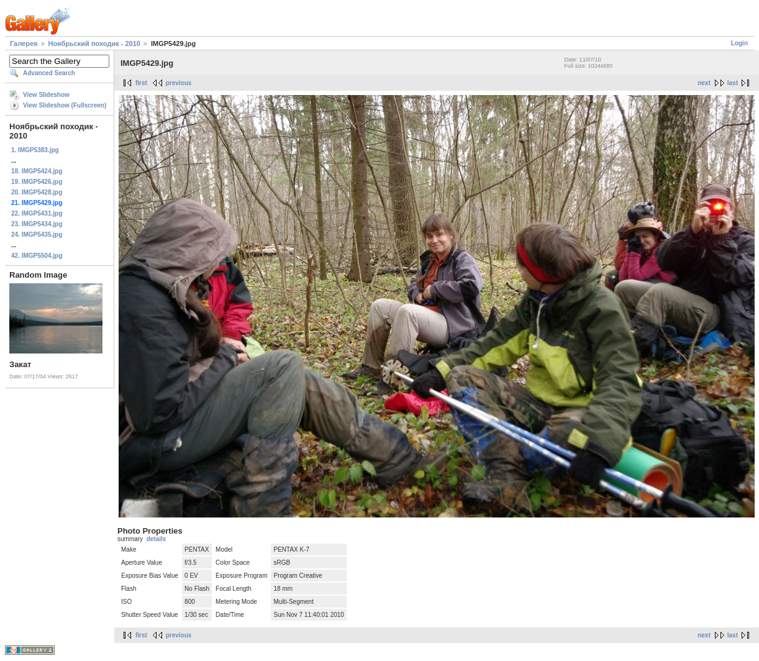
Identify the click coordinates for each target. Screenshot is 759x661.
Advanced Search (49, 73)
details (156, 539)
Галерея (23, 43)
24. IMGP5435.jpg (36, 234)
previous (179, 83)
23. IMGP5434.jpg (36, 224)
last (732, 83)
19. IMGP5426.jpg (36, 181)
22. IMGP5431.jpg (36, 213)
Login (739, 43)
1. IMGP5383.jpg (35, 150)
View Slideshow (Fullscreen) (64, 105)
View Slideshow (46, 94)
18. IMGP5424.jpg (36, 171)
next (704, 83)
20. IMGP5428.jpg (36, 192)
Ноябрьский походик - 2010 (94, 43)
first (141, 83)
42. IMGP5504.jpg (36, 255)
